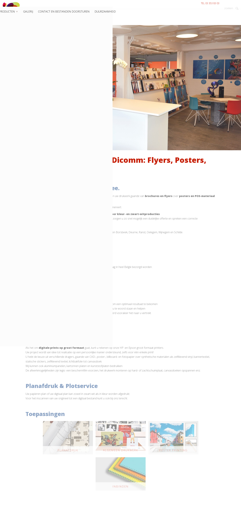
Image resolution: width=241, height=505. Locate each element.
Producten (62, 24)
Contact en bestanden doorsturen (108, 24)
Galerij (79, 24)
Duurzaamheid (142, 24)
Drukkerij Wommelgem (38, 24)
